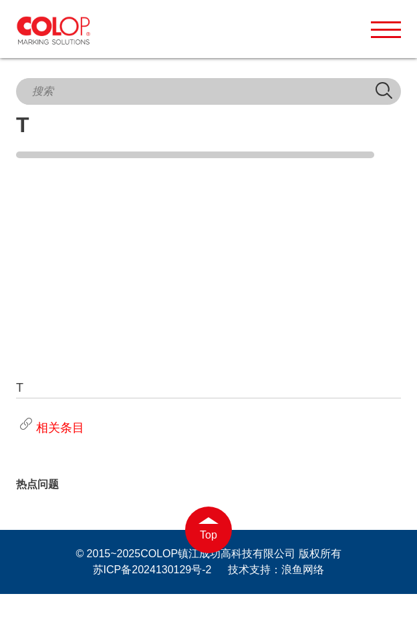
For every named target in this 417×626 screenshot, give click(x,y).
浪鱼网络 (302, 569)
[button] (386, 29)
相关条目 (50, 427)
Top (208, 535)
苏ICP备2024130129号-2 (152, 569)
